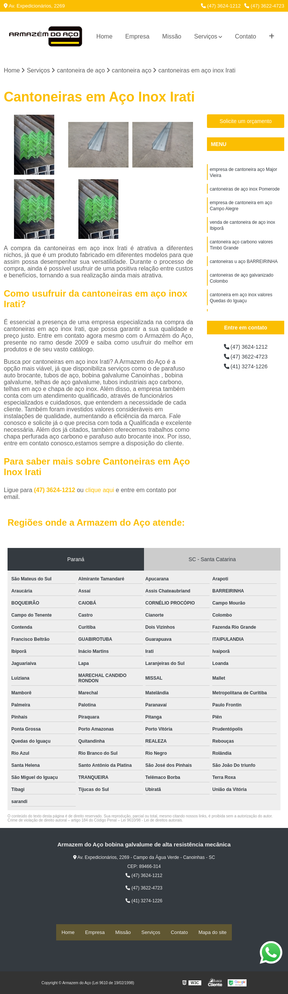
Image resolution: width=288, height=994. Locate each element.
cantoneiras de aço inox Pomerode (244, 191)
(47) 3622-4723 (264, 6)
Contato (245, 36)
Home (105, 36)
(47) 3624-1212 (221, 6)
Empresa (137, 36)
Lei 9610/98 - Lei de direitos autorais (151, 821)
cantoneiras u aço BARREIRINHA (243, 269)
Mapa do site (212, 933)
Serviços (205, 36)
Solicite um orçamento (245, 122)
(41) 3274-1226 (245, 369)
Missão (171, 36)
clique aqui (99, 491)
